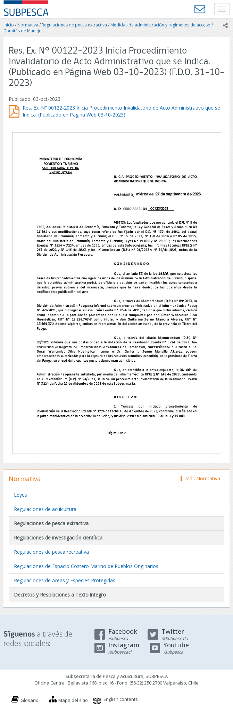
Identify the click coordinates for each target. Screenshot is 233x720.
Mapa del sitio (73, 700)
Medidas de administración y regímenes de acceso (160, 25)
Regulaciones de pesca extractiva (74, 25)
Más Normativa (200, 478)
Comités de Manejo (22, 31)
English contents (120, 699)
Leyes (20, 494)
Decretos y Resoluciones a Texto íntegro (60, 594)
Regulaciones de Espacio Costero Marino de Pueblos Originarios (86, 566)
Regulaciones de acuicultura (45, 509)
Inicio (8, 25)
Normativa (27, 25)
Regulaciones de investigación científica (58, 537)
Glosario (29, 700)
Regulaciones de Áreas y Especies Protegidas (64, 580)
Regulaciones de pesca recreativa (51, 552)
